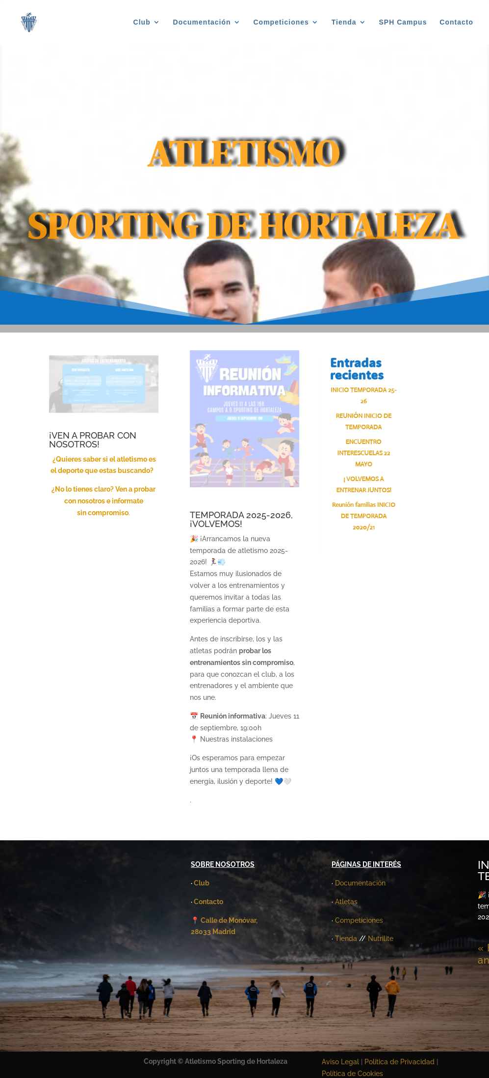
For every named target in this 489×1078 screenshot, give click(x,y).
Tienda (344, 22)
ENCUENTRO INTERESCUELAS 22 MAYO (365, 451)
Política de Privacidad (400, 1062)
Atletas (346, 902)
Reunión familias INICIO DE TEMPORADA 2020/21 (365, 515)
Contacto (456, 22)
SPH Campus (403, 22)
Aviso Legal (340, 1062)
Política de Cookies (352, 1074)
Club (142, 22)
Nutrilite (380, 938)
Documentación (202, 22)
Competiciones (281, 22)
